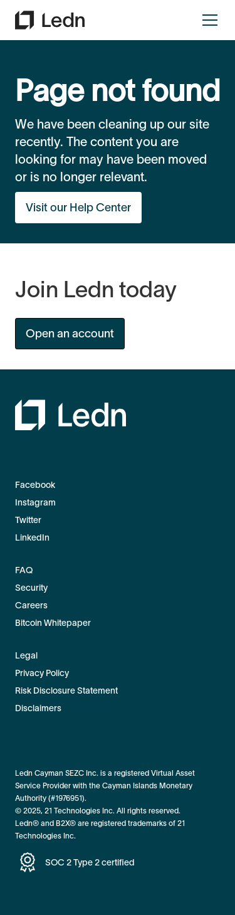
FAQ (24, 570)
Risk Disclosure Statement (66, 690)
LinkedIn (32, 537)
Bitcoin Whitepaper (53, 623)
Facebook (35, 485)
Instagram (35, 502)
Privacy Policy (42, 673)
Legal (26, 655)
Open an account (70, 333)
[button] (207, 20)
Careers (31, 605)
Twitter (28, 520)
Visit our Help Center (78, 207)
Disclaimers (38, 708)
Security (31, 588)
